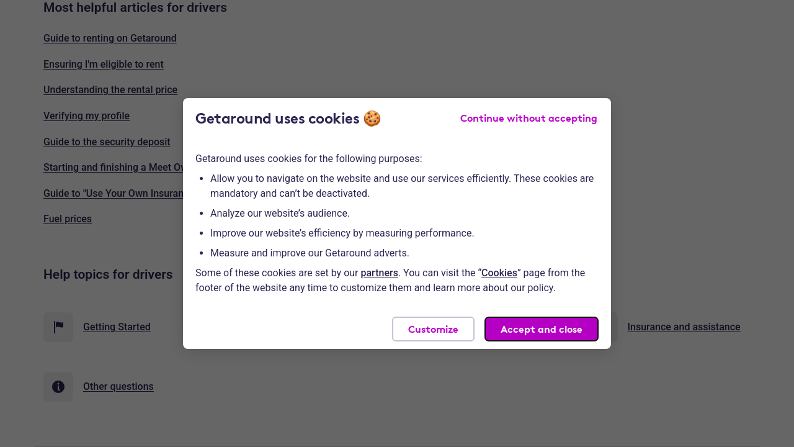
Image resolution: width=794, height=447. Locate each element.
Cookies (499, 273)
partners (379, 273)
